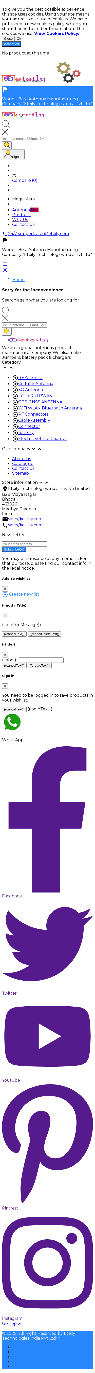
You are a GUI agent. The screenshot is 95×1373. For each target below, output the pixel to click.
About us (21, 458)
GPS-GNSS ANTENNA (40, 402)
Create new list (20, 594)
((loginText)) (40, 709)
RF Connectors (33, 414)
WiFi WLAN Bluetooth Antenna (50, 408)
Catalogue (22, 463)
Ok (19, 38)
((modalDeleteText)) (44, 634)
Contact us (23, 468)
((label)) (10, 659)
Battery (26, 432)
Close (8, 38)
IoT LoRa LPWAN (35, 396)
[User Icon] (13, 154)
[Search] (24, 138)
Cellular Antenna (35, 383)
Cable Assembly (34, 420)
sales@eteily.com (25, 519)
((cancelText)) (14, 634)
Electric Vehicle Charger (42, 438)
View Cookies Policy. (56, 33)
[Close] (5, 589)
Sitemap (20, 473)
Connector (29, 426)
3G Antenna (30, 390)
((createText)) (40, 665)
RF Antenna (30, 377)
